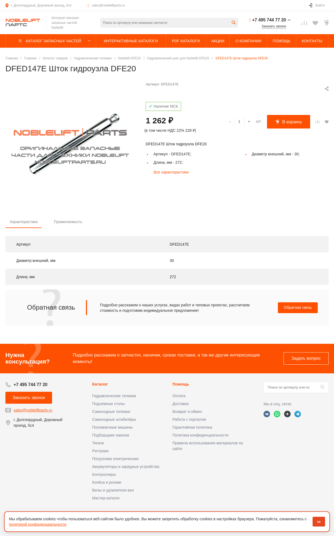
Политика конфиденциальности (200, 435)
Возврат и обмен (187, 411)
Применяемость (68, 222)
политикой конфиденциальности (37, 524)
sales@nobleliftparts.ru (108, 5)
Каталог (100, 384)
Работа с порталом (189, 419)
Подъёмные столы (108, 404)
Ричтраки (100, 451)
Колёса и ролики (106, 482)
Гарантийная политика (192, 427)
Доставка (180, 404)
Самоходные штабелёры (114, 419)
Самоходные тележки (111, 411)
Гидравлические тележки (114, 396)
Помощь (180, 384)
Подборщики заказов (110, 435)
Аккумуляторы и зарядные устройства (125, 466)
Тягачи (98, 443)
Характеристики (23, 222)
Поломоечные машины (112, 427)
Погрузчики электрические (115, 459)
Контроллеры (104, 474)
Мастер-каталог (106, 498)
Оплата (178, 396)
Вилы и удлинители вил (113, 490)
